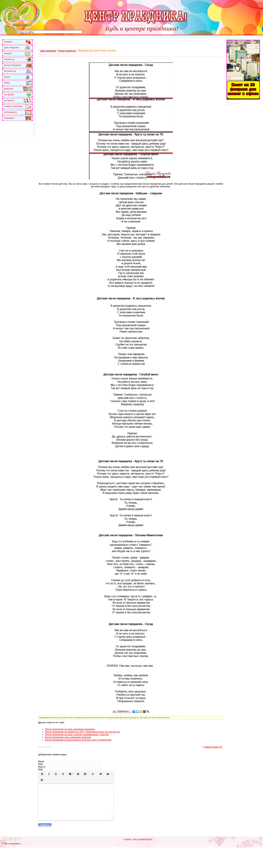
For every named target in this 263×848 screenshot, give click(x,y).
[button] (42, 774)
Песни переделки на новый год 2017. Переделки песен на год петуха (82, 732)
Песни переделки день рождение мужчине (68, 737)
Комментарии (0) (212, 747)
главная (128, 839)
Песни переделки (67, 51)
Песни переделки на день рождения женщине (70, 729)
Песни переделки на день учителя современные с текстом (77, 734)
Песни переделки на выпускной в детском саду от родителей (78, 740)
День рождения (48, 51)
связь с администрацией (142, 839)
